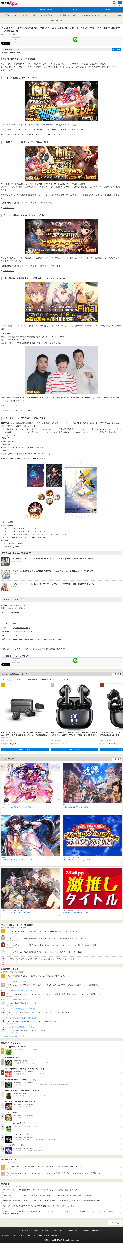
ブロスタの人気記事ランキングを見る (14, 1036)
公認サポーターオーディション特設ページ (20, 410)
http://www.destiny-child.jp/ (21, 628)
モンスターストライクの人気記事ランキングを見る (18, 1027)
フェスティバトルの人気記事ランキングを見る (16, 999)
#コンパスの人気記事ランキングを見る (14, 981)
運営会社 (45, 1230)
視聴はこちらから (10, 405)
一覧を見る (117, 674)
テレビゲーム (63, 680)
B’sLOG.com (95, 1230)
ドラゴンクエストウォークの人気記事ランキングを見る (19, 990)
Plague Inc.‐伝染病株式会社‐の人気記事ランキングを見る (19, 1018)
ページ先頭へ (116, 1223)
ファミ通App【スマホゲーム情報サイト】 (15, 15)
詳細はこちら (8, 208)
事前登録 (54, 20)
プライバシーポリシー (58, 1230)
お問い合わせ (27, 1230)
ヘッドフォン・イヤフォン (13, 680)
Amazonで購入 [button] (24, 749)
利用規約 (37, 1230)
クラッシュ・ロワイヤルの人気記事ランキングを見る (18, 1009)
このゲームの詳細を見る (12, 612)
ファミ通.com (83, 1230)
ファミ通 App (9, 3)
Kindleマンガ (32, 680)
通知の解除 (72, 1230)
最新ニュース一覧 (39, 15)
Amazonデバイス (47, 680)
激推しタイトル (66, 20)
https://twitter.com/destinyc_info (23, 631)
